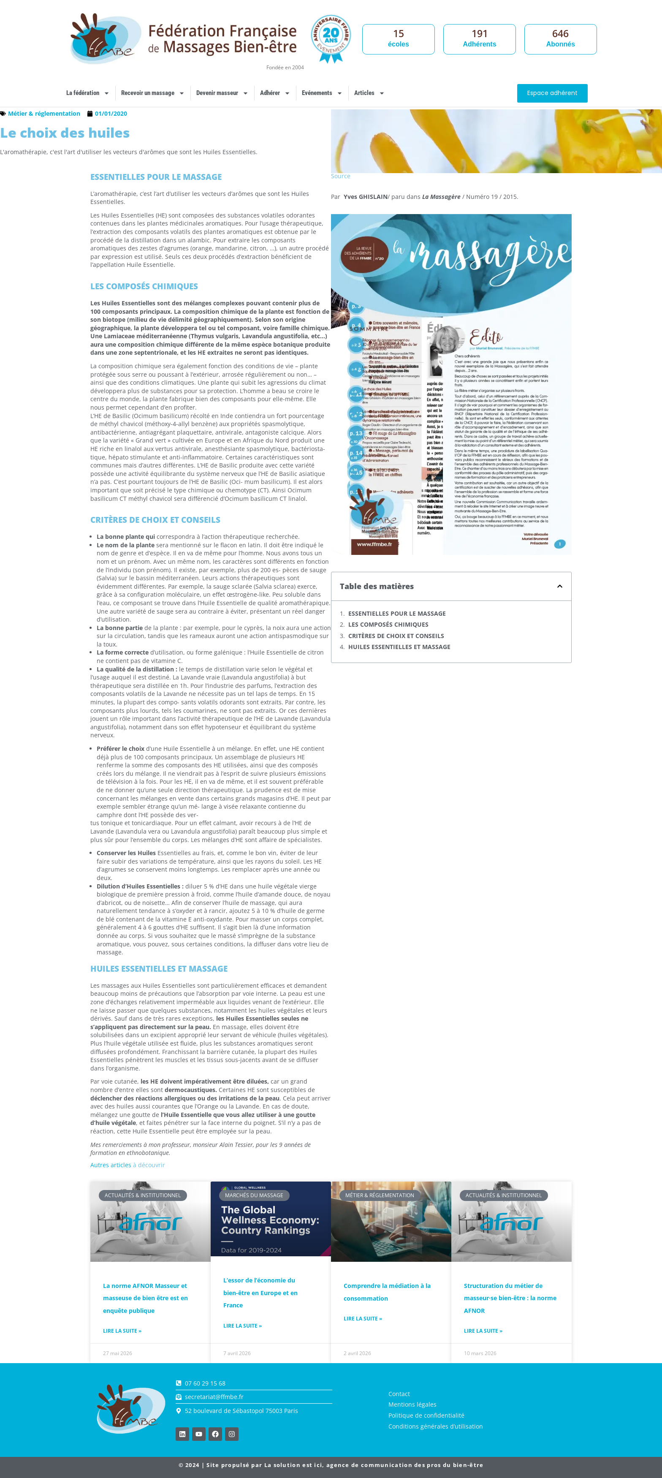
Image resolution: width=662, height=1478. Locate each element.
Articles (369, 93)
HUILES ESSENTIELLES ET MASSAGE (399, 647)
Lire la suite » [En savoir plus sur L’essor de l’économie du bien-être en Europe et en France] (242, 1326)
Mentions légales (412, 1404)
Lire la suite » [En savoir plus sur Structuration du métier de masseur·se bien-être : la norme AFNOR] (483, 1331)
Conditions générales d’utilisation (435, 1426)
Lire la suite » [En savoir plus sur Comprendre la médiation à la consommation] (363, 1318)
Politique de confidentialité (426, 1415)
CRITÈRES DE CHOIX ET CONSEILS (396, 636)
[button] (560, 586)
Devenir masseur (222, 93)
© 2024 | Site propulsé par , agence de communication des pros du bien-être (331, 1465)
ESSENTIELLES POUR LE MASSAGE (397, 613)
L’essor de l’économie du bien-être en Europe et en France (260, 1292)
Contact (399, 1394)
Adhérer (275, 93)
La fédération (88, 93)
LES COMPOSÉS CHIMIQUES (388, 624)
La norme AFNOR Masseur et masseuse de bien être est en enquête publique (145, 1298)
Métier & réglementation (44, 113)
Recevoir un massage (153, 93)
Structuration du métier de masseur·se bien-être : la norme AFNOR (510, 1298)
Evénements (322, 93)
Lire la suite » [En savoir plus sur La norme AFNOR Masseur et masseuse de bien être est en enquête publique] (122, 1331)
